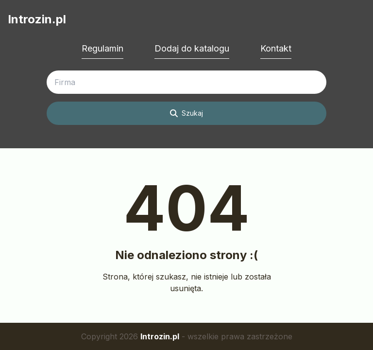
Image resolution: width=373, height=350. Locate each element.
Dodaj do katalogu (191, 48)
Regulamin (102, 48)
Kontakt (275, 48)
